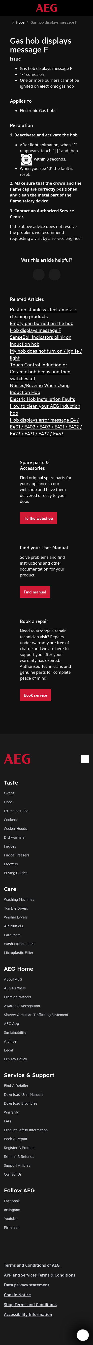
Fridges (10, 846)
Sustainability (15, 1032)
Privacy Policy (15, 1058)
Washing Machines (19, 899)
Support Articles (17, 1165)
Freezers (11, 863)
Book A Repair (15, 1138)
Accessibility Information (28, 1314)
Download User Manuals (23, 1094)
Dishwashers (14, 837)
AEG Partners (15, 987)
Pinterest (11, 1227)
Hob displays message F (35, 330)
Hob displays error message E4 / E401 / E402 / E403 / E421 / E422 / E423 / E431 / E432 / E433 (46, 426)
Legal (8, 1050)
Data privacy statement (26, 1285)
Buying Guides (16, 872)
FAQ (7, 1120)
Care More (12, 934)
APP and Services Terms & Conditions (39, 1275)
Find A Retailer (16, 1085)
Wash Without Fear (19, 943)
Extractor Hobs (16, 810)
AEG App (11, 1023)
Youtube (10, 1218)
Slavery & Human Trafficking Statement (36, 1014)
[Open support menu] (83, 1335)
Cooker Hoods (15, 828)
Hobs (8, 801)
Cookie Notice (17, 1294)
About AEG (13, 979)
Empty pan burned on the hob (41, 323)
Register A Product (19, 1147)
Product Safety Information (26, 1129)
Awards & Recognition (22, 1005)
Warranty (11, 1112)
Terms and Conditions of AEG (32, 1265)
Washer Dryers (16, 917)
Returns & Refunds (19, 1156)
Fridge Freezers (16, 855)
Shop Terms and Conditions (30, 1304)
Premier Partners (17, 996)
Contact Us (13, 1174)
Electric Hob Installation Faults (42, 399)
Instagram (12, 1209)
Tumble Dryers (16, 908)
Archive (10, 1041)
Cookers (10, 819)
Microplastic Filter (18, 952)
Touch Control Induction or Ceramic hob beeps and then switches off (40, 371)
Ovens (9, 792)
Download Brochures (20, 1103)
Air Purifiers (13, 925)
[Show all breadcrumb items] (8, 22)
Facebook (12, 1200)
